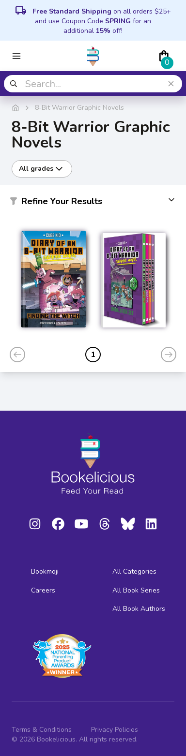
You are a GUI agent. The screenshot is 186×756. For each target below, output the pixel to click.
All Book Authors (138, 608)
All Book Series (136, 590)
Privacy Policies (114, 729)
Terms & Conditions (42, 729)
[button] (93, 203)
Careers (43, 590)
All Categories (134, 571)
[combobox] (93, 83)
